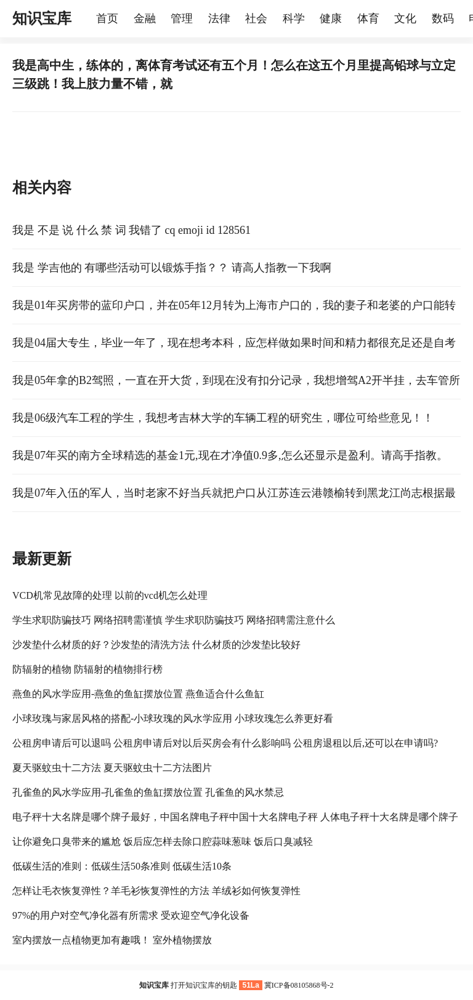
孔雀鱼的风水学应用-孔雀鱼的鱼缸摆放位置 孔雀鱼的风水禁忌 (148, 792)
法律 (219, 18)
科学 (294, 18)
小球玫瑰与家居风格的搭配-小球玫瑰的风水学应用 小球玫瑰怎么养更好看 (172, 718)
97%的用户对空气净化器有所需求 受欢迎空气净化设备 (130, 915)
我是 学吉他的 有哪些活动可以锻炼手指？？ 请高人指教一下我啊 (171, 268)
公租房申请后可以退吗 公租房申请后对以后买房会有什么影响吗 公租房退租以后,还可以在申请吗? (225, 743)
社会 (256, 18)
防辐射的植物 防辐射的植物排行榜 (87, 669)
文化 (405, 18)
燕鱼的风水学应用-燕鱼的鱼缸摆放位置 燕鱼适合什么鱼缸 (138, 694)
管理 (182, 18)
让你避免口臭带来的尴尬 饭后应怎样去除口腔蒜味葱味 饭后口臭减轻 (162, 841)
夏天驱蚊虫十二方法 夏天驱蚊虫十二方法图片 (112, 767)
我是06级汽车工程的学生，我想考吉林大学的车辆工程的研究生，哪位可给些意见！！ (223, 418)
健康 (331, 18)
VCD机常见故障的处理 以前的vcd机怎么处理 (110, 595)
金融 (145, 18)
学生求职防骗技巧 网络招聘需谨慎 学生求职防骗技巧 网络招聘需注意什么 (173, 620)
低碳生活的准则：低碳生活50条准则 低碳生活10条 (122, 866)
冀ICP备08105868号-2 (299, 985)
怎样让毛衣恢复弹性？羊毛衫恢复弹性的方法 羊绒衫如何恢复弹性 (156, 891)
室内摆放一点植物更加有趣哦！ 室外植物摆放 (112, 940)
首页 (107, 18)
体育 (368, 18)
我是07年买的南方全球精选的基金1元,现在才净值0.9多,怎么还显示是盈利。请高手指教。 (230, 455)
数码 (443, 18)
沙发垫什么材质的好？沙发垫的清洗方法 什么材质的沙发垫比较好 (156, 644)
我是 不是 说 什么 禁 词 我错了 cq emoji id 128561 (131, 230)
